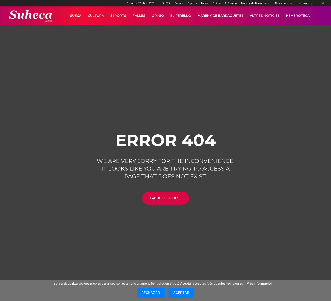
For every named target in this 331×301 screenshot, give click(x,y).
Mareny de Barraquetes (255, 3)
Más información (259, 283)
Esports (192, 3)
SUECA (166, 3)
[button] (323, 3)
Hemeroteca (304, 3)
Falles (204, 3)
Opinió (216, 3)
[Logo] (31, 15)
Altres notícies (283, 3)
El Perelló (231, 3)
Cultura (178, 3)
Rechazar (151, 293)
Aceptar (181, 293)
